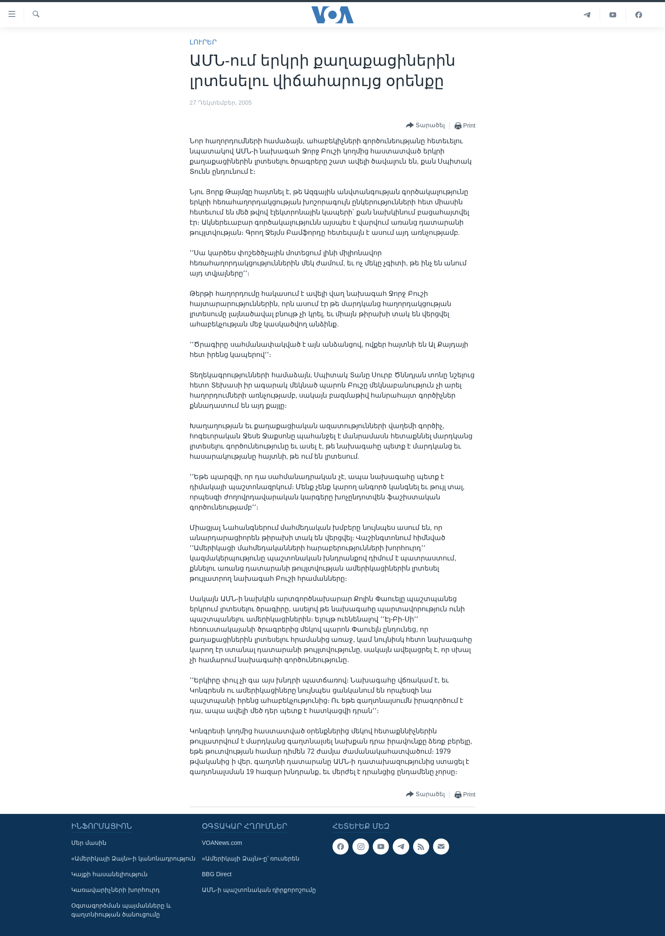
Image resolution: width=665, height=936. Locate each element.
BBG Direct (217, 874)
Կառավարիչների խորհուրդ (115, 889)
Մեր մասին (88, 842)
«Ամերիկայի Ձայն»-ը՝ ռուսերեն (250, 858)
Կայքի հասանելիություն (109, 874)
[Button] (425, 126)
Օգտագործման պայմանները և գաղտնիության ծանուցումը (121, 910)
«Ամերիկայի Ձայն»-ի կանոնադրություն (133, 858)
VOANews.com (222, 842)
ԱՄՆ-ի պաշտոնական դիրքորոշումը (259, 889)
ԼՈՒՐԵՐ (203, 42)
